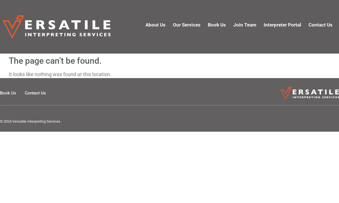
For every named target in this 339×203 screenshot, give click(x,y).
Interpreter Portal (282, 25)
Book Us (217, 25)
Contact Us (321, 25)
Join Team (244, 25)
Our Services (187, 25)
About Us (156, 25)
